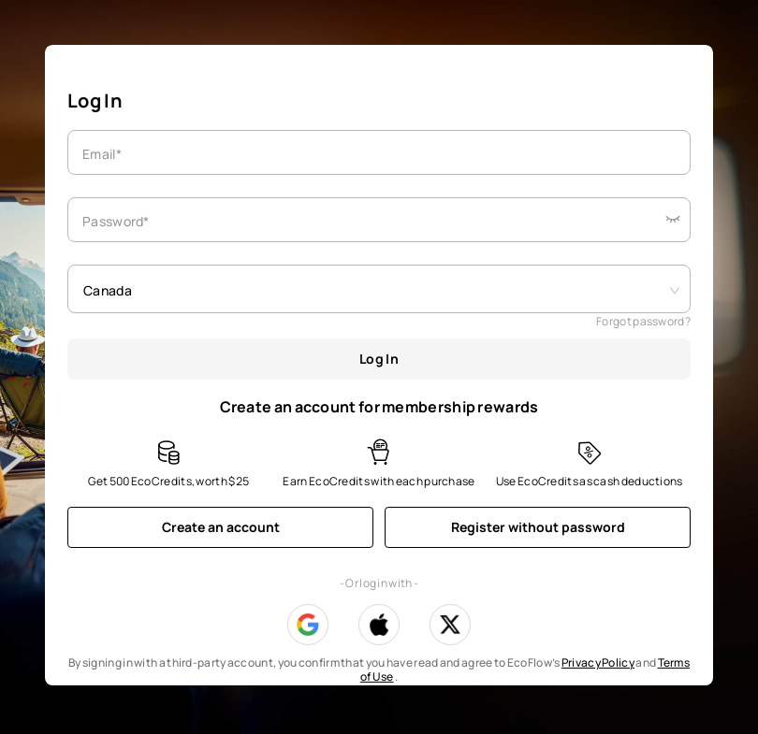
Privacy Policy (597, 662)
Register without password (538, 527)
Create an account (221, 527)
